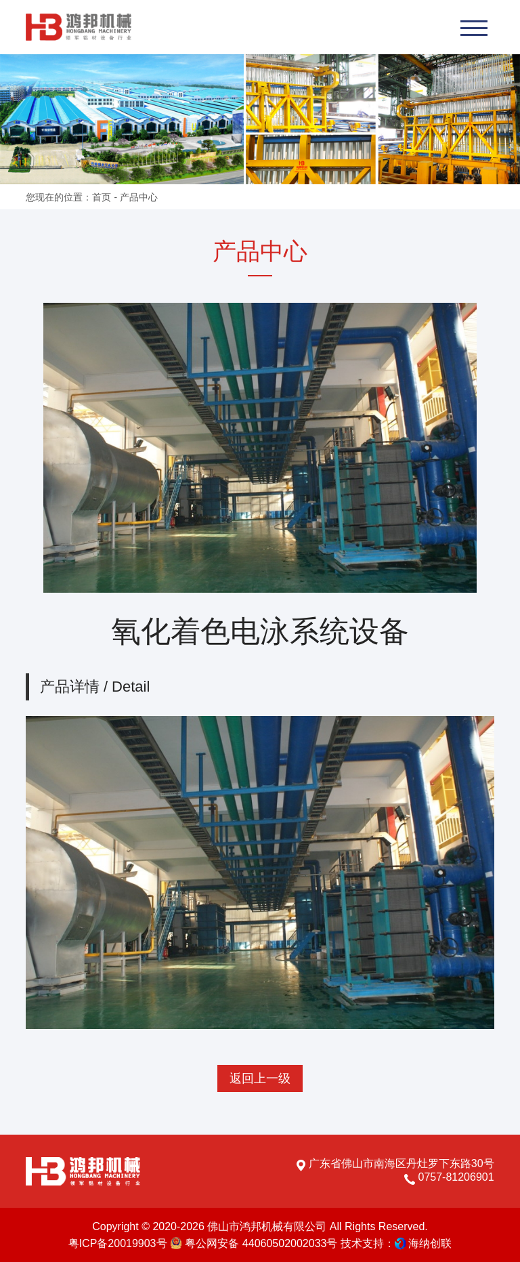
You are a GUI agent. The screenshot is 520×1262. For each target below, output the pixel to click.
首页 (101, 197)
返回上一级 (260, 1078)
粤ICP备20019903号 (117, 1243)
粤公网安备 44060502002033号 (253, 1243)
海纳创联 (430, 1243)
